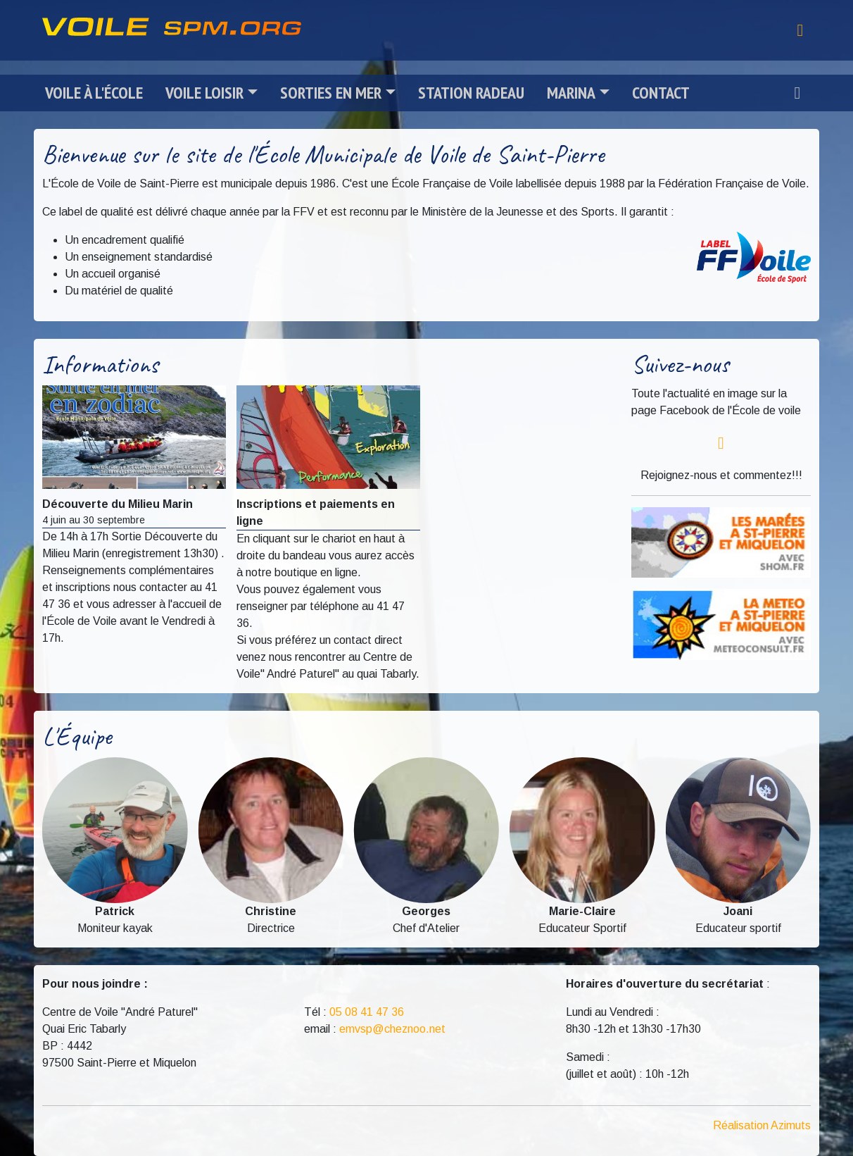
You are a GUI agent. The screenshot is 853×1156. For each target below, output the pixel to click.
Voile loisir (204, 93)
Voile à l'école (94, 93)
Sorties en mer (330, 93)
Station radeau (471, 93)
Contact (661, 93)
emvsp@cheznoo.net (392, 1029)
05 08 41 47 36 (366, 1012)
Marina (571, 93)
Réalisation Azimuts (762, 1125)
